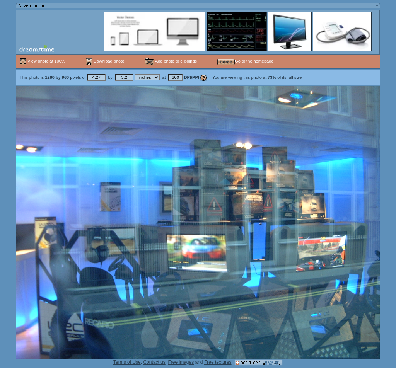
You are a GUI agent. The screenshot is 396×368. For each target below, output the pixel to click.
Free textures (218, 362)
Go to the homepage (245, 61)
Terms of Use (127, 362)
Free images (181, 362)
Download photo (105, 61)
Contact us (154, 362)
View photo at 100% (43, 61)
